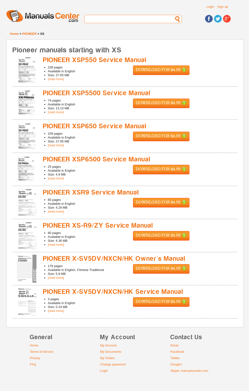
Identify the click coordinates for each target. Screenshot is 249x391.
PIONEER (29, 34)
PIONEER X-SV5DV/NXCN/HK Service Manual (113, 292)
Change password (113, 364)
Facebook (177, 352)
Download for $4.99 (161, 70)
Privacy (35, 358)
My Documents (110, 352)
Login (210, 7)
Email (174, 345)
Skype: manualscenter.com (189, 370)
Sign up (222, 7)
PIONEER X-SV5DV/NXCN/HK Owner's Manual (114, 258)
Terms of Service (41, 352)
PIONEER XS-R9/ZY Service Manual (98, 225)
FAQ (33, 364)
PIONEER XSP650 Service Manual (95, 126)
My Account (108, 345)
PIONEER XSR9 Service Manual (91, 192)
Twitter (175, 358)
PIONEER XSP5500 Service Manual (97, 93)
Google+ (176, 364)
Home (14, 34)
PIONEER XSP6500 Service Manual (97, 159)
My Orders (107, 358)
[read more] (56, 79)
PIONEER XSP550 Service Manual (95, 60)
